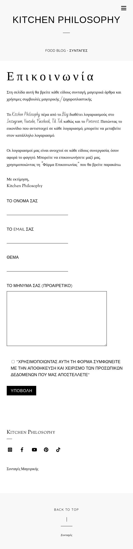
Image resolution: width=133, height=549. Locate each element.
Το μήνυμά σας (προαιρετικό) (57, 316)
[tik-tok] (58, 449)
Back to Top (66, 509)
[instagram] (10, 449)
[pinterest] (46, 449)
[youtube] (34, 449)
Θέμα (37, 262)
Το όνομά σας (37, 205)
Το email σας (37, 234)
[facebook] (22, 449)
